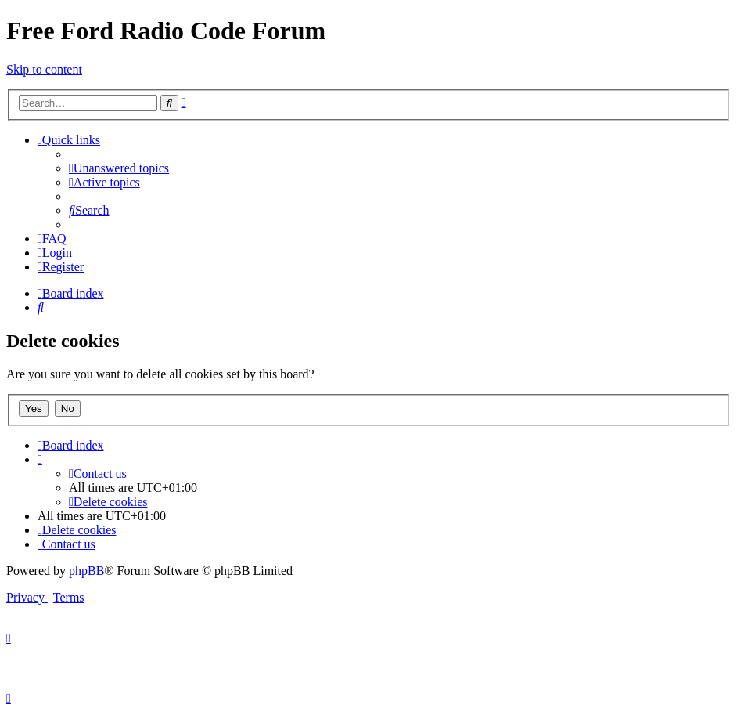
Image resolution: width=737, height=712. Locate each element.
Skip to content (44, 69)
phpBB (86, 570)
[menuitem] (119, 168)
